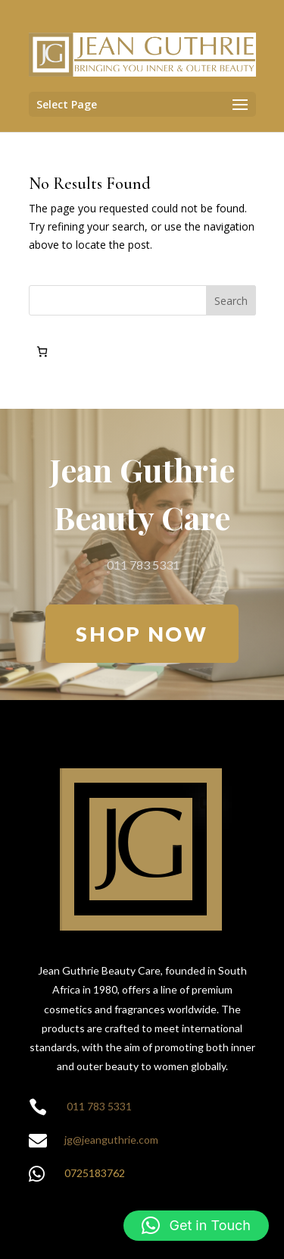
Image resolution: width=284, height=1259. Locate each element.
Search (231, 301)
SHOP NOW (142, 633)
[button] (196, 1225)
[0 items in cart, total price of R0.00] (42, 351)
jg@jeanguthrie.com (111, 1139)
